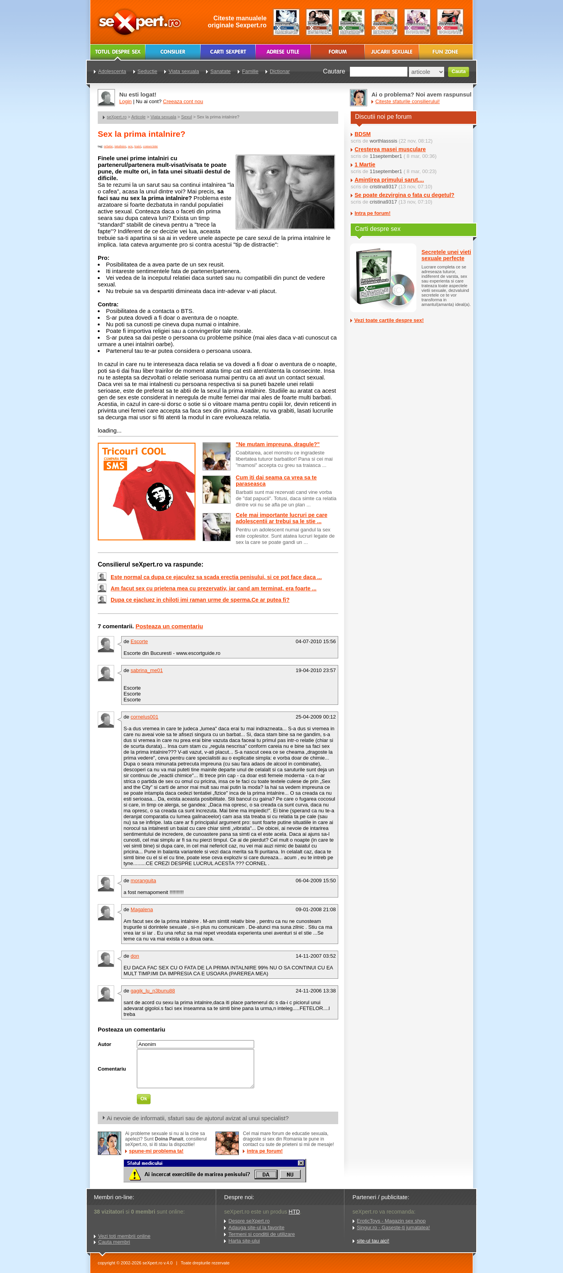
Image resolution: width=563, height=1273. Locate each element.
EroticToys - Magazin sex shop (391, 1221)
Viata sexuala (163, 116)
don (135, 956)
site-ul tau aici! (373, 1241)
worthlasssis (383, 141)
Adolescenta (112, 71)
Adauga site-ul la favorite (256, 1227)
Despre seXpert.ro (249, 1221)
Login (125, 101)
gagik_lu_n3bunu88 (153, 991)
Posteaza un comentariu (169, 626)
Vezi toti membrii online (124, 1236)
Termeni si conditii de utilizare (261, 1234)
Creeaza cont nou (183, 101)
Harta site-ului (244, 1241)
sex (130, 146)
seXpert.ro (117, 116)
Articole (138, 116)
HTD (294, 1212)
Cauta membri (114, 1242)
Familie (250, 71)
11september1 (385, 156)
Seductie (148, 71)
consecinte (150, 146)
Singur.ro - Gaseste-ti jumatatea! (393, 1227)
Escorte (139, 641)
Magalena (142, 909)
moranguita (143, 880)
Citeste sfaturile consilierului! (407, 101)
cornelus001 (144, 717)
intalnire (120, 146)
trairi (138, 146)
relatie (108, 146)
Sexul (186, 116)
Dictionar (280, 71)
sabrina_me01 (147, 670)
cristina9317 (383, 187)
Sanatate (220, 71)
